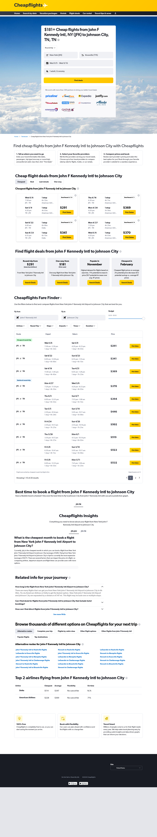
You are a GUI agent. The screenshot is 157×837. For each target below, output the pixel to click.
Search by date (30, 14)
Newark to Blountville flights (111, 662)
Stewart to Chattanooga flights (70, 665)
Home (17, 14)
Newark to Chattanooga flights (112, 658)
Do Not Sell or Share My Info (70, 775)
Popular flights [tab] (23, 635)
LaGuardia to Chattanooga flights (71, 658)
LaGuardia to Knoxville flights (28, 651)
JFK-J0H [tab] (74, 529)
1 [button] (130, 476)
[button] (59, 62)
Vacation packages (48, 14)
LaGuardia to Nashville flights (112, 648)
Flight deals (74, 14)
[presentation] (58, 40)
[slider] (143, 316)
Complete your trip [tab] (45, 629)
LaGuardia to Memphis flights (70, 655)
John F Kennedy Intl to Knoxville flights (73, 651)
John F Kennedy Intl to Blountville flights (32, 665)
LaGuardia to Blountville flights (70, 662)
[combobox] (50, 47)
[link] (30, 280)
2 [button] (135, 476)
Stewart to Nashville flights (27, 662)
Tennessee (24, 134)
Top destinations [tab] (41, 635)
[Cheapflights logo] (28, 5)
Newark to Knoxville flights (111, 655)
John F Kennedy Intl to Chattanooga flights (33, 658)
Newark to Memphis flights (111, 651)
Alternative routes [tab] (24, 629)
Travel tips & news (103, 14)
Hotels (63, 14)
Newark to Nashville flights (69, 648)
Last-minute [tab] (44, 180)
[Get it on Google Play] (73, 781)
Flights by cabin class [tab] (66, 629)
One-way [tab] (58, 180)
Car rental (87, 14)
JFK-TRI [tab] (78, 502)
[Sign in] (115, 14)
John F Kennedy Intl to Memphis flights (31, 655)
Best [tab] (32, 180)
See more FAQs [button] (59, 612)
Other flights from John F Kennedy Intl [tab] (116, 629)
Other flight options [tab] (88, 629)
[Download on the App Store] (83, 781)
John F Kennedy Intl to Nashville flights (31, 648)
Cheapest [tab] (21, 180)
